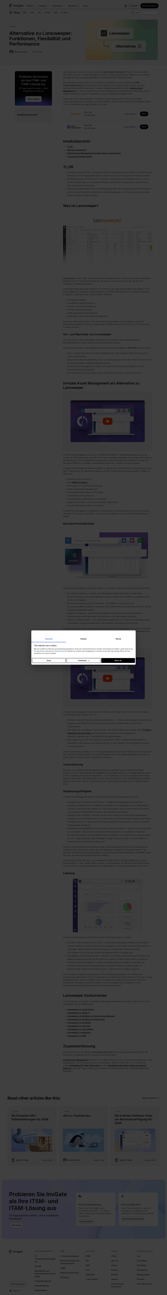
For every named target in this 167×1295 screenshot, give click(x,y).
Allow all (118, 660)
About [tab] (118, 639)
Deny (49, 660)
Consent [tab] (48, 639)
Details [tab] (83, 639)
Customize (83, 660)
